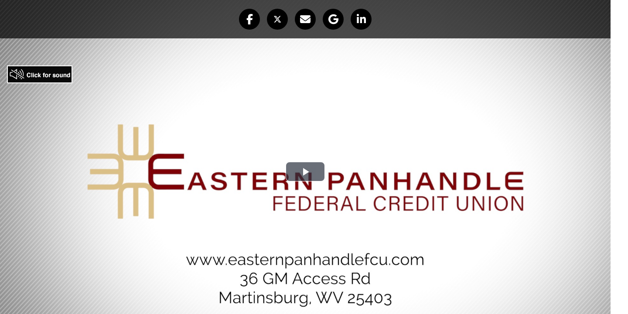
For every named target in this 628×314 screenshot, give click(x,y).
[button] (249, 19)
